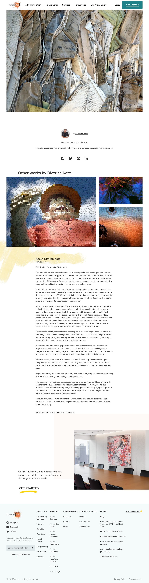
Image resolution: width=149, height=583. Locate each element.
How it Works (39, 540)
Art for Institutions (54, 550)
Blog (102, 516)
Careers (40, 557)
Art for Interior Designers (54, 534)
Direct (65, 526)
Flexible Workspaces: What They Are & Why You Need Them (111, 524)
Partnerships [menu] (80, 4)
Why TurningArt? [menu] (33, 4)
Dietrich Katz (81, 133)
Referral (66, 521)
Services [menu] (66, 4)
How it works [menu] (51, 4)
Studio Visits (84, 526)
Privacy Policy (119, 579)
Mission (40, 524)
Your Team (41, 552)
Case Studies (84, 521)
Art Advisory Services (42, 517)
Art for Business (53, 517)
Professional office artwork (111, 531)
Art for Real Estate (54, 525)
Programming (42, 546)
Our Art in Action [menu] (98, 4)
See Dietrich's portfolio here (55, 412)
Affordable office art (108, 556)
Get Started (132, 4)
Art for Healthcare (54, 542)
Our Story (41, 534)
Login (117, 4)
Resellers (67, 516)
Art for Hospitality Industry (54, 559)
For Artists (54, 566)
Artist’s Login (55, 571)
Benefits (40, 529)
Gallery (82, 516)
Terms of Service (136, 579)
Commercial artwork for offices (113, 536)
